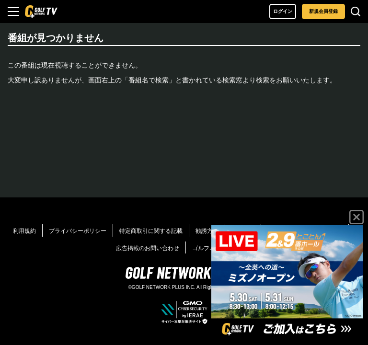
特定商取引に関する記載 (151, 231)
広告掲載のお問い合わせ (147, 248)
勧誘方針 (207, 231)
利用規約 (24, 231)
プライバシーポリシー (77, 231)
